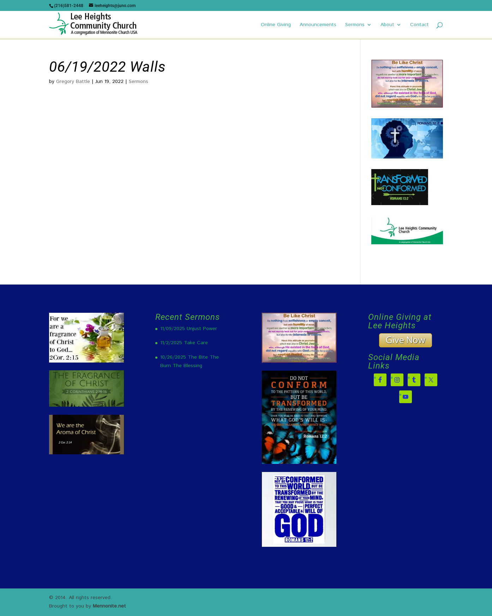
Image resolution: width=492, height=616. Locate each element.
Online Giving (276, 25)
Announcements (318, 25)
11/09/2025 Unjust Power (188, 328)
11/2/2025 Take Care (184, 342)
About (387, 25)
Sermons (355, 25)
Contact (419, 25)
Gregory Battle (73, 81)
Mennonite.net (109, 606)
